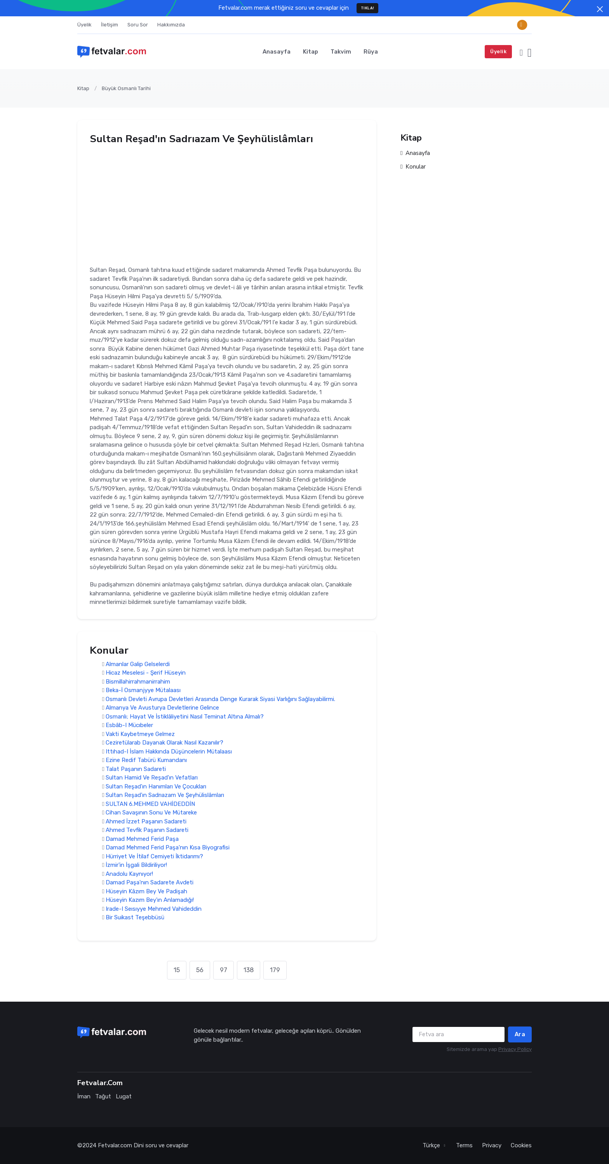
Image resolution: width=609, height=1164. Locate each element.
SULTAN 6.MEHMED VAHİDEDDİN (150, 803)
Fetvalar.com (115, 1145)
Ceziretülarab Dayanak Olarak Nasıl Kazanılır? (164, 742)
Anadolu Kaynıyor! (129, 873)
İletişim (109, 25)
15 (177, 970)
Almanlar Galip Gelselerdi (138, 664)
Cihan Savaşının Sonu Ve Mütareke (151, 812)
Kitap (310, 51)
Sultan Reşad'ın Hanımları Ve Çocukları (156, 786)
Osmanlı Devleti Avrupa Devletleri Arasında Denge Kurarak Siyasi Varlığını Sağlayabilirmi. (220, 699)
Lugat (124, 1096)
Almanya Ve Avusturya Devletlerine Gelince (162, 708)
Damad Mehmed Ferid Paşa (142, 838)
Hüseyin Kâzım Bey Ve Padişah (146, 891)
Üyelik (84, 25)
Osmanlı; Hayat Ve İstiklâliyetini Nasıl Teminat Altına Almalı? (185, 716)
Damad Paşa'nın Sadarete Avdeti (149, 882)
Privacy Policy (515, 1049)
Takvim (341, 51)
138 (249, 970)
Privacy (491, 1145)
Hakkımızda (171, 25)
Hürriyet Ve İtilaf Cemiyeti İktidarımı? (154, 856)
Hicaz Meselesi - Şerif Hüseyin (146, 673)
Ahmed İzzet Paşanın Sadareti (146, 821)
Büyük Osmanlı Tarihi (126, 88)
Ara (520, 1034)
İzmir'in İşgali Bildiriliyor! (136, 865)
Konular (413, 167)
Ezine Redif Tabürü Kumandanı (146, 760)
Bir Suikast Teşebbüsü (135, 917)
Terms (464, 1145)
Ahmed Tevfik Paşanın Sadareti (147, 830)
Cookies (521, 1145)
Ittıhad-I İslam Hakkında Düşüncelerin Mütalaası (169, 751)
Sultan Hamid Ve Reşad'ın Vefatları (152, 777)
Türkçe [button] (432, 1145)
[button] (521, 51)
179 (275, 970)
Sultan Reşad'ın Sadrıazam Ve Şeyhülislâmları (165, 795)
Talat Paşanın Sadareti (136, 769)
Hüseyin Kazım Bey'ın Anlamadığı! (150, 900)
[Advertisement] (227, 202)
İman (83, 1096)
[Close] (600, 9)
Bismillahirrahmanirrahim (138, 681)
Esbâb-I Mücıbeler (129, 725)
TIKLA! (367, 8)
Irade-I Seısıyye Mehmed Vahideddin (154, 908)
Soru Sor (137, 25)
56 (200, 970)
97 (223, 970)
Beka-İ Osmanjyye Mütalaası (143, 690)
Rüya (371, 51)
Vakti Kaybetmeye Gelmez (140, 734)
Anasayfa (277, 51)
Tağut (103, 1096)
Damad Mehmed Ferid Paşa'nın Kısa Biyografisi (168, 847)
